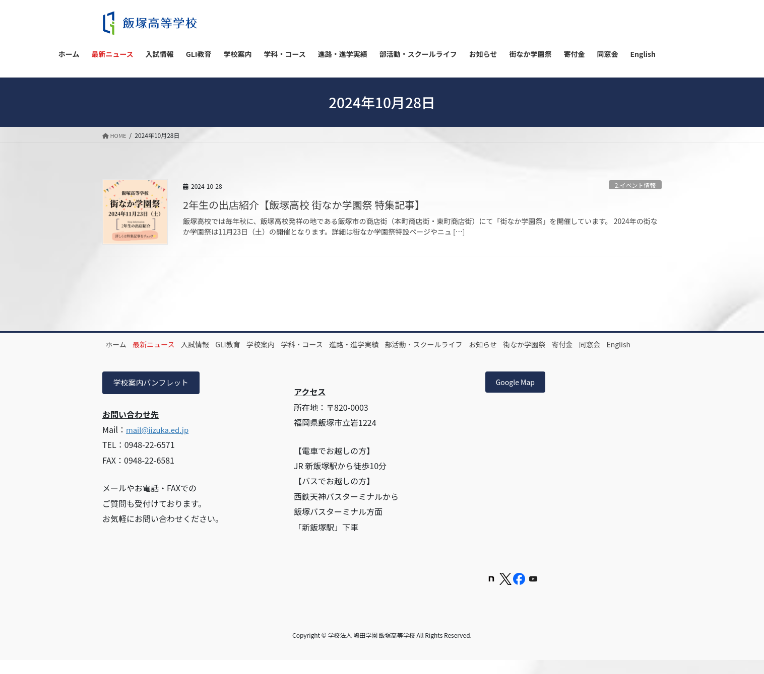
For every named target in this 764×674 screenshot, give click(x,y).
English (193, 356)
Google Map (519, 395)
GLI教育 (257, 344)
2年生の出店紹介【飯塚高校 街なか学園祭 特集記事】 (304, 204)
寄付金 (120, 356)
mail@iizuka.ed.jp (160, 442)
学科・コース (348, 344)
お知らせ (554, 344)
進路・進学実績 (408, 344)
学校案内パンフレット (154, 395)
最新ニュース (166, 344)
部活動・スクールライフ (487, 344)
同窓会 (156, 356)
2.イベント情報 (633, 184)
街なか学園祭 (604, 344)
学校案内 (298, 344)
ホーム (120, 344)
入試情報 (216, 344)
